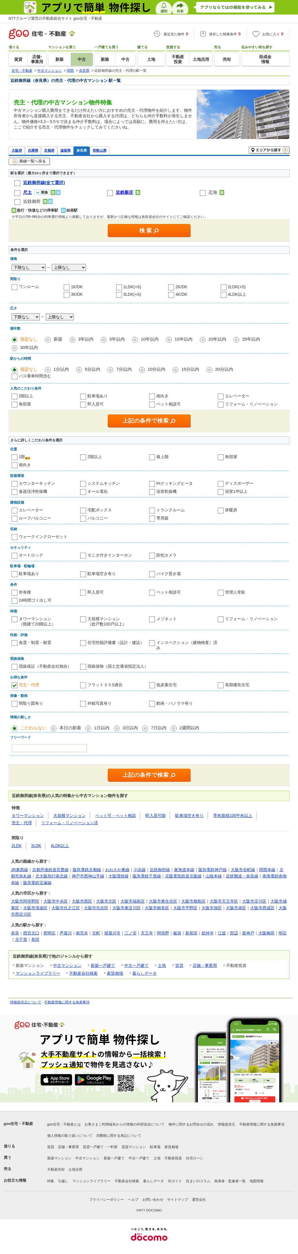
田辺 (234, 933)
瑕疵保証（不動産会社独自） (45, 666)
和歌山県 (100, 150)
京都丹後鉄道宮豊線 (50, 869)
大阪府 (17, 150)
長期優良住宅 (237, 684)
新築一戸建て (103, 965)
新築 (58, 339)
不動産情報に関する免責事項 (66, 1002)
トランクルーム (170, 510)
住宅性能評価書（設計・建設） (115, 642)
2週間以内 (189, 727)
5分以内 (92, 369)
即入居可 (95, 404)
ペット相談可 (168, 404)
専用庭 (162, 518)
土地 (162, 965)
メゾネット (166, 618)
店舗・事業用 (205, 965)
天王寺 (147, 933)
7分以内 (123, 369)
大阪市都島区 (193, 901)
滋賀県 (65, 150)
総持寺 (208, 933)
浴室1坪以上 (236, 491)
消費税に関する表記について (118, 1136)
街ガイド (175, 1181)
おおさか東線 (117, 869)
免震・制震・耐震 (35, 642)
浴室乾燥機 (166, 491)
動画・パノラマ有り (174, 703)
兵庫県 (33, 150)
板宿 (177, 933)
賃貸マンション (134, 1147)
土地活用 (75, 1169)
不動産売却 (56, 1169)
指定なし (29, 339)
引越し (63, 1181)
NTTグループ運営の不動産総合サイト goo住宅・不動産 (56, 18)
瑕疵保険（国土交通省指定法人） (117, 666)
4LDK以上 (237, 294)
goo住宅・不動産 (18, 1123)
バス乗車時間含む (35, 376)
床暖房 (231, 510)
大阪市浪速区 (35, 908)
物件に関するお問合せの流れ (191, 1124)
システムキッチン (103, 483)
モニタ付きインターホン (109, 555)
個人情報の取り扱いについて (69, 1136)
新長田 (191, 933)
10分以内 (157, 369)
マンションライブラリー (38, 973)
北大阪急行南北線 (51, 876)
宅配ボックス (99, 510)
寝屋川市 (112, 933)
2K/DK (181, 286)
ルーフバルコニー (35, 518)
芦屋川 (66, 933)
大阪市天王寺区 (224, 901)
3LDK (36, 845)
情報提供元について (25, 1002)
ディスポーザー (239, 483)
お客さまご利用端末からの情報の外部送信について (124, 1124)
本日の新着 (70, 727)
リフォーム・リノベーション (251, 404)
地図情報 (257, 1181)
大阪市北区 (106, 901)
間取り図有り (31, 703)
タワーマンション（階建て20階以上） (37, 621)
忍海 (213, 192)
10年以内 (150, 339)
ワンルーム (29, 286)
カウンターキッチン (37, 483)
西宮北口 (31, 933)
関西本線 (267, 869)
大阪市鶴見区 (157, 908)
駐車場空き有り (101, 573)
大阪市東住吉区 (163, 901)
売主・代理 (29, 684)
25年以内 (251, 339)
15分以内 (190, 369)
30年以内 (29, 347)
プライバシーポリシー (106, 1200)
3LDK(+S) (132, 294)
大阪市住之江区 (66, 908)
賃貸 (179, 965)
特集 (50, 1181)
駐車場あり (97, 396)
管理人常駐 (235, 592)
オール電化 (97, 491)
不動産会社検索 (83, 973)
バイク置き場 (168, 573)
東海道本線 (184, 869)
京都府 (49, 150)
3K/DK (77, 294)
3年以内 (86, 339)
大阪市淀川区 (254, 901)
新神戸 (248, 933)
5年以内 (117, 339)
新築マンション (59, 1158)
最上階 (162, 456)
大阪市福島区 (132, 901)
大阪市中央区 (55, 901)
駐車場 (155, 1147)
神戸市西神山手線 (88, 876)
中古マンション (67, 965)
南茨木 (82, 933)
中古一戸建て (136, 965)
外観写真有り (99, 703)
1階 (22, 456)
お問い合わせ (152, 1200)
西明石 (49, 933)
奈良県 (81, 150)
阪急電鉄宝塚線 (37, 882)
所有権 (25, 592)
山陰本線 (214, 876)
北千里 (21, 939)
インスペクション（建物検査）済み (186, 645)
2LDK (17, 845)
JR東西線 (19, 869)
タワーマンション (28, 815)
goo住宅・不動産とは (64, 1124)
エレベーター (237, 396)
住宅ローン (194, 1158)
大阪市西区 (82, 901)
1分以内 (61, 369)
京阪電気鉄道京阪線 (183, 876)
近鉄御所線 (160, 869)
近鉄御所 (32, 201)
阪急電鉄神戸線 (212, 869)
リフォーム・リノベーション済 (69, 822)
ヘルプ (133, 1200)
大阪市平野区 (185, 908)
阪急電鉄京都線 (87, 869)
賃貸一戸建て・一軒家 (100, 1147)
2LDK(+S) (237, 286)
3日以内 (130, 727)
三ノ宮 (131, 933)
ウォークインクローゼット (43, 536)
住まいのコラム (198, 1181)
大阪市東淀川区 (126, 908)
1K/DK (77, 286)
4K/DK (181, 294)
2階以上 (26, 396)
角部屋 (25, 404)
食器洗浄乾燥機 (33, 491)
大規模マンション (69, 815)
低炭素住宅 (166, 684)
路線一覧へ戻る (29, 161)
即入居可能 (155, 815)
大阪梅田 (266, 933)
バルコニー (97, 518)
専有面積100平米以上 (232, 815)
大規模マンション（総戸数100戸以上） (107, 621)
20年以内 (217, 339)
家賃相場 (115, 973)
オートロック (31, 555)
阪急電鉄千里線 (147, 876)
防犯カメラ (166, 555)
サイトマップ (177, 1200)
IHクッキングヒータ (174, 483)
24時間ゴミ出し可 (35, 600)
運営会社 (199, 1200)
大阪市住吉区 (96, 908)
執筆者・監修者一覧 (230, 1181)
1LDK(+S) (132, 286)
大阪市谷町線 (243, 869)
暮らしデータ (144, 973)
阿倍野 (163, 933)
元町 (96, 933)
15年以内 (184, 339)
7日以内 (158, 727)
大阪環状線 (118, 876)
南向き (162, 396)
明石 (283, 933)
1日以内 (101, 727)
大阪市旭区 (212, 908)
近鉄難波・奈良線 (242, 876)
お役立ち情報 (15, 1180)
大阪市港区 (236, 908)
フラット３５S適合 (105, 684)
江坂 (222, 933)
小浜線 (140, 869)
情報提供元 (226, 1124)
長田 (35, 939)
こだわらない (33, 727)
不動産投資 (173, 1158)
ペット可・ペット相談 (115, 815)
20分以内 (224, 369)
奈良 (15, 933)
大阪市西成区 (262, 908)
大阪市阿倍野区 (25, 901)
